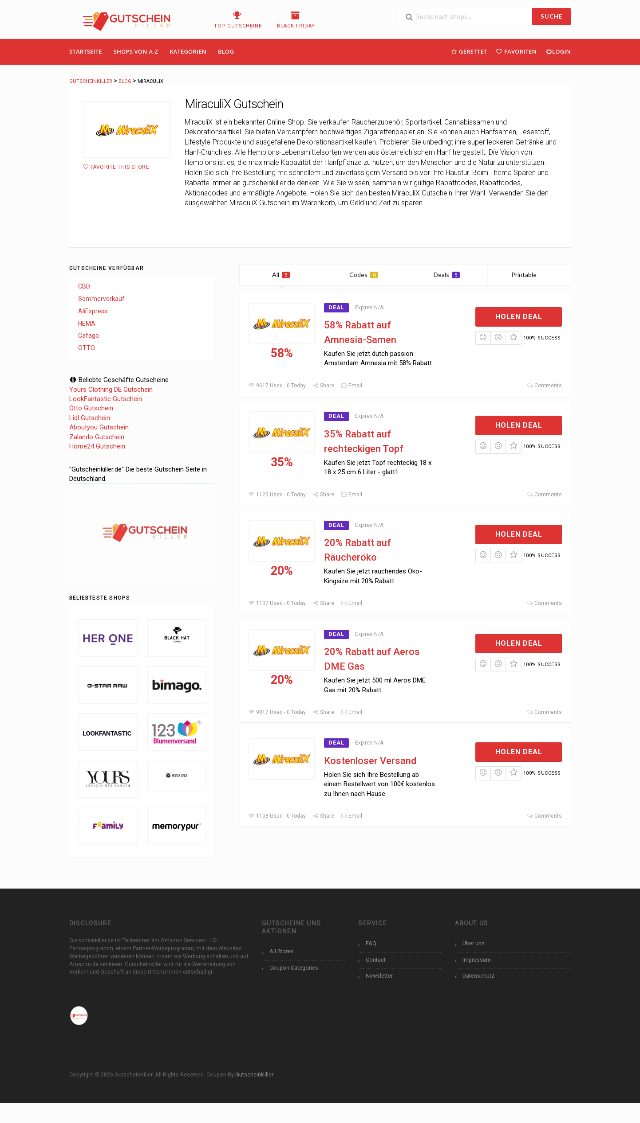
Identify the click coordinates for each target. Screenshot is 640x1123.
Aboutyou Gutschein (99, 427)
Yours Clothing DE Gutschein (111, 390)
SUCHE (551, 16)
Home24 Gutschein (97, 446)
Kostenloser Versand (370, 760)
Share (323, 385)
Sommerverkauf (101, 298)
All (281, 274)
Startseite (85, 51)
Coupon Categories (293, 967)
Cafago (88, 335)
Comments (544, 385)
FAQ (371, 943)
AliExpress (92, 311)
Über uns (473, 943)
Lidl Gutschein (89, 418)
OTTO (86, 347)
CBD (84, 286)
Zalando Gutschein (96, 437)
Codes (363, 274)
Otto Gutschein (91, 408)
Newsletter (379, 975)
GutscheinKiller (254, 1074)
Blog (226, 51)
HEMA (86, 323)
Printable (529, 274)
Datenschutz (478, 975)
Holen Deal (518, 316)
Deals (447, 274)
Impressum (476, 959)
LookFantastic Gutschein (105, 399)
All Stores (281, 951)
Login (558, 51)
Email (351, 385)
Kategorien (188, 51)
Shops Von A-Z (136, 51)
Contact (376, 959)
